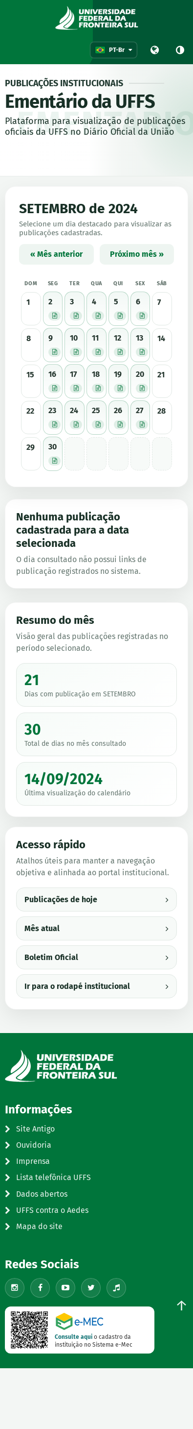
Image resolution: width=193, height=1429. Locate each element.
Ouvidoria (28, 1145)
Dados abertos (36, 1194)
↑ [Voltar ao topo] (181, 1305)
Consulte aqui (73, 1336)
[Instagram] (14, 1288)
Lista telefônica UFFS (48, 1177)
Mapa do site (34, 1226)
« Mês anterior (56, 254)
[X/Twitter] (91, 1288)
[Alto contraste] (180, 50)
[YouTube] (65, 1288)
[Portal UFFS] (154, 50)
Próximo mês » (137, 254)
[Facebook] (40, 1288)
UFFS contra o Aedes (46, 1210)
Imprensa (27, 1161)
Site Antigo (30, 1128)
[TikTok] (116, 1288)
